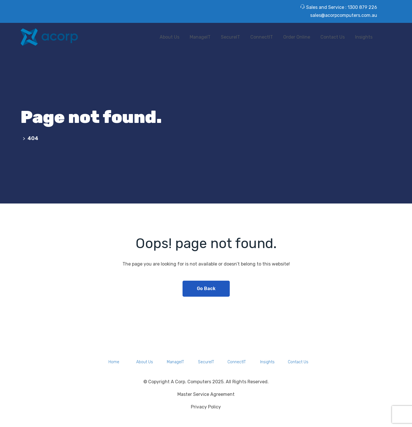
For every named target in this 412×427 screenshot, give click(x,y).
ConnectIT (261, 37)
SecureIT (230, 37)
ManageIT (200, 37)
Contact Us (332, 37)
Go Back (206, 288)
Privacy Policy (206, 407)
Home (113, 362)
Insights (364, 37)
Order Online (296, 37)
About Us (169, 37)
